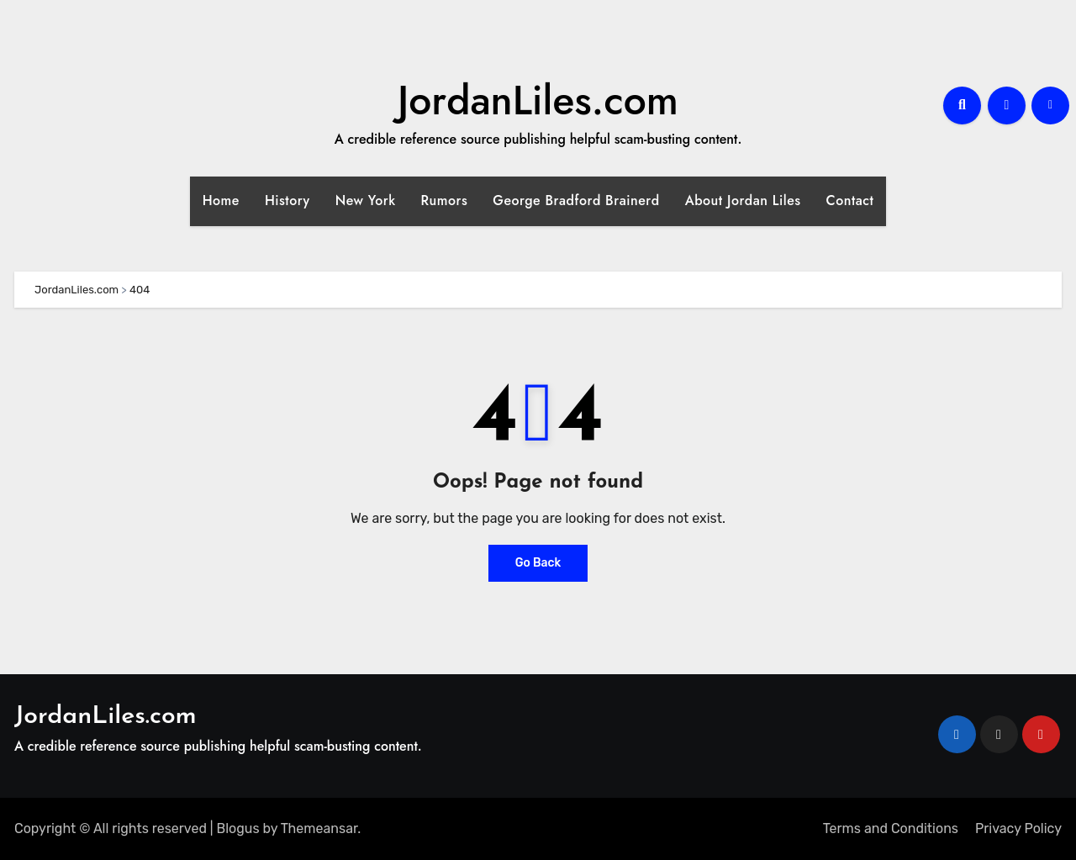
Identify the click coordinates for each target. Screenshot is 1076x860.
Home (221, 200)
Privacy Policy (1018, 828)
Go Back (538, 563)
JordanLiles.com (538, 100)
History (287, 200)
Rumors (444, 200)
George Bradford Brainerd (576, 200)
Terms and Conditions (890, 828)
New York (365, 200)
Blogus (238, 828)
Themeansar (319, 828)
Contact (850, 200)
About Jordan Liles (743, 200)
